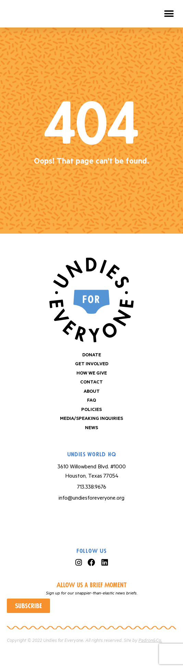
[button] (169, 14)
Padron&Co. (150, 640)
